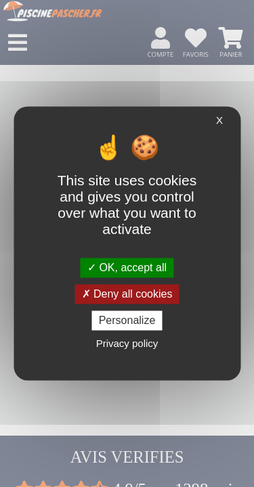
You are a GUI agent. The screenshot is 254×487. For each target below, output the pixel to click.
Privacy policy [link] (127, 344)
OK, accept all (127, 267)
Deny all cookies (127, 294)
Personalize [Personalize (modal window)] (127, 320)
